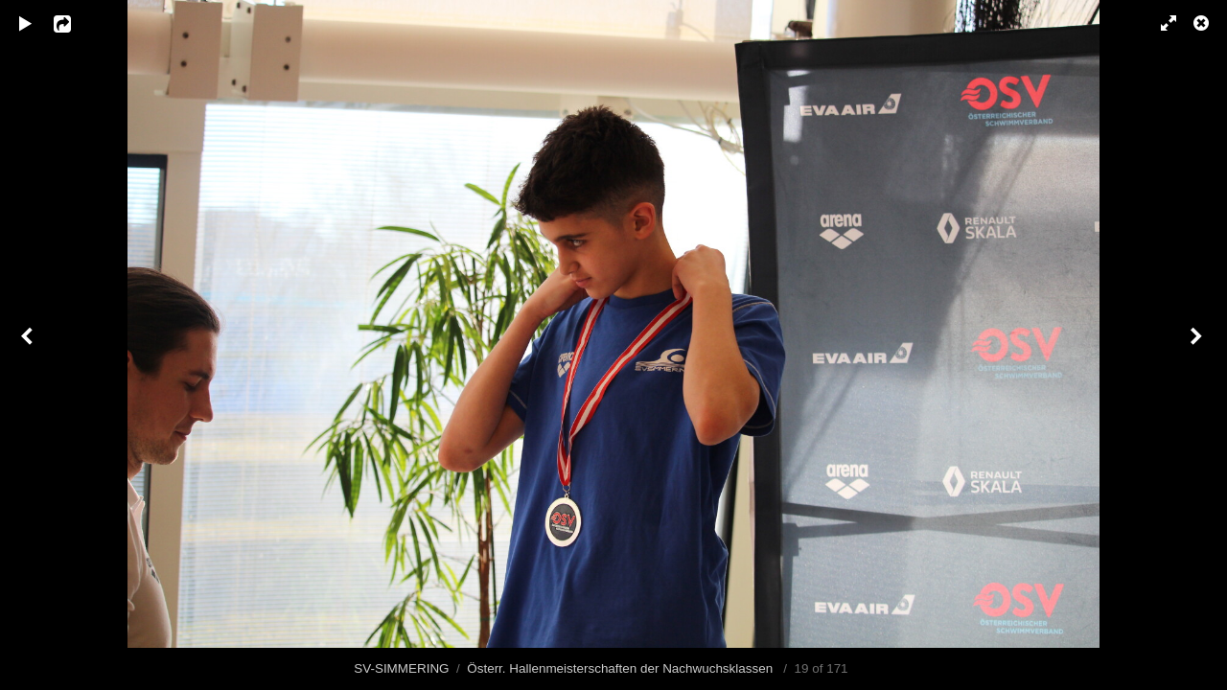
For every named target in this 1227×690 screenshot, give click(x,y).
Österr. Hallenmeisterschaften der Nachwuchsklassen (621, 668)
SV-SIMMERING (401, 668)
